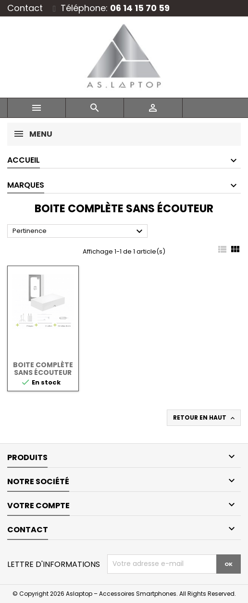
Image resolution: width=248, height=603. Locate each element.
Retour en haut (204, 417)
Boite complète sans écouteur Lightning (43, 372)
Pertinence (78, 231)
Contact (25, 8)
